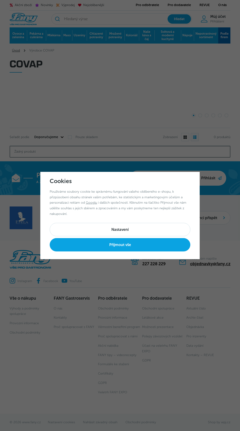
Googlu (91, 202)
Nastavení (120, 230)
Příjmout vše (120, 245)
